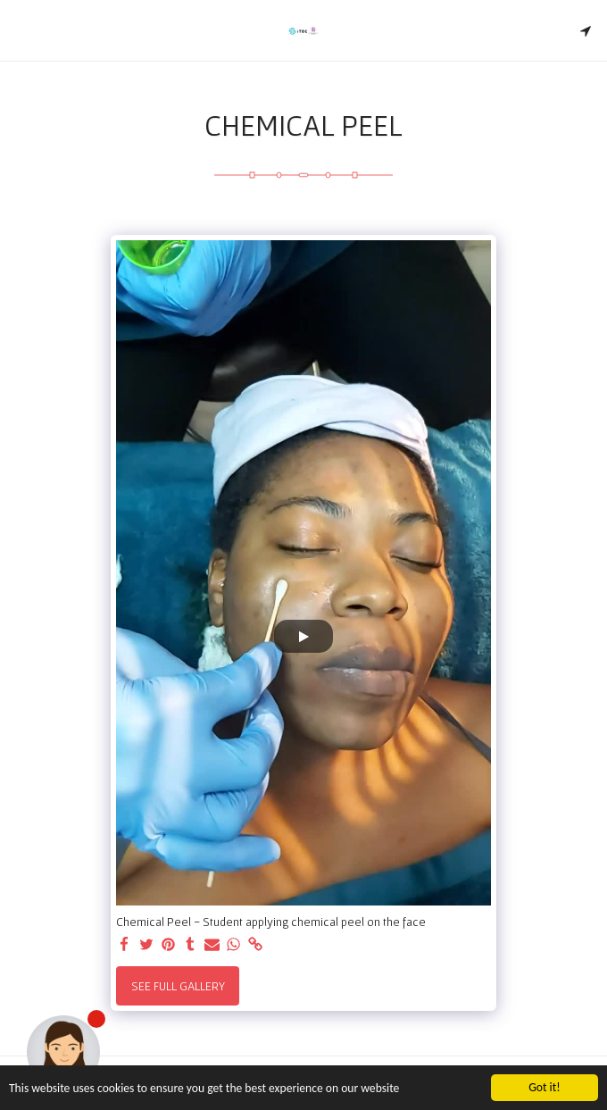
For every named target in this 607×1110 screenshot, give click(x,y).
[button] (19, 30)
